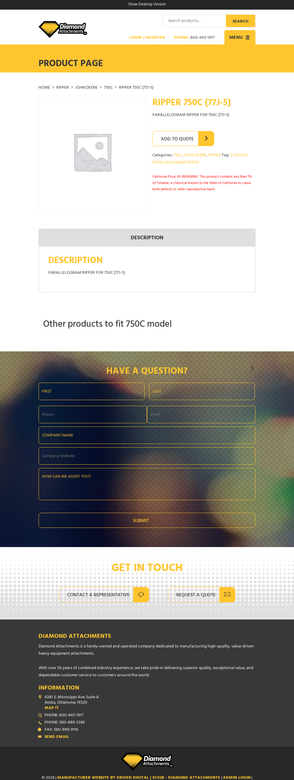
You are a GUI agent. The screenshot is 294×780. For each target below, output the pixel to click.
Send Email (57, 737)
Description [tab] (147, 238)
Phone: (194, 38)
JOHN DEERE (86, 88)
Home (44, 88)
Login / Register (147, 38)
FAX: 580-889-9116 (61, 730)
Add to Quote (177, 139)
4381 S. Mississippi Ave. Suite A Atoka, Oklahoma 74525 (150, 703)
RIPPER (62, 88)
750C (108, 88)
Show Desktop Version (147, 4)
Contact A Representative (98, 595)
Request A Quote (196, 595)
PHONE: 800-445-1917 (64, 715)
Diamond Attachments (75, 636)
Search (241, 22)
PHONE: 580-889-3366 (65, 723)
